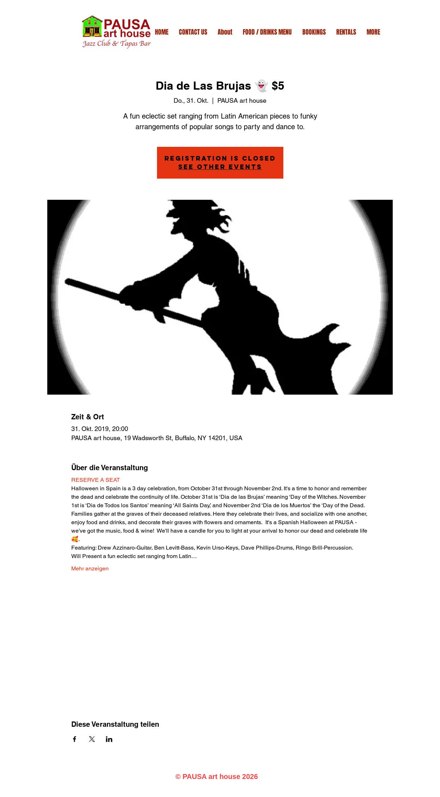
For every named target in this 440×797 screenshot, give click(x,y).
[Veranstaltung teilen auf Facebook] (74, 739)
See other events (220, 167)
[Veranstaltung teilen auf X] (92, 739)
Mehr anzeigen (90, 568)
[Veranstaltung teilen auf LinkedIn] (109, 739)
